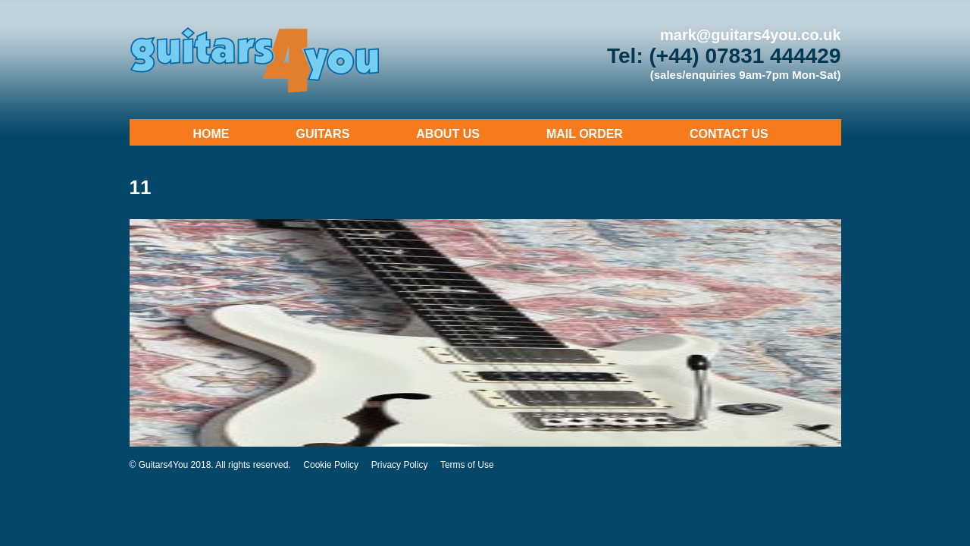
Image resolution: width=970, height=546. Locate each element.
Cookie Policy (330, 465)
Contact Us (729, 133)
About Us (448, 133)
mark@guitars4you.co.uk (750, 35)
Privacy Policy (399, 465)
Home (211, 133)
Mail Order (584, 133)
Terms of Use (467, 465)
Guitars (323, 133)
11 (141, 187)
